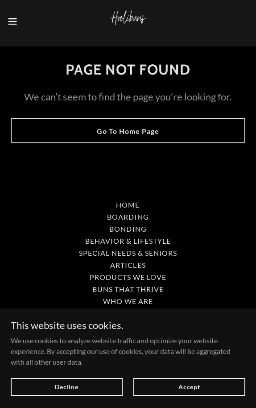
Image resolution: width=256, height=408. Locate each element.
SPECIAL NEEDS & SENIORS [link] (128, 253)
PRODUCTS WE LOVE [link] (128, 277)
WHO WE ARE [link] (128, 301)
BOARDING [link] (128, 216)
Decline (66, 387)
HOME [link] (128, 204)
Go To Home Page (128, 131)
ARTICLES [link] (127, 265)
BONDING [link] (127, 229)
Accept (189, 387)
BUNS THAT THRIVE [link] (128, 289)
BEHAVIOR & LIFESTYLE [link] (128, 241)
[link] (128, 21)
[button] (22, 21)
